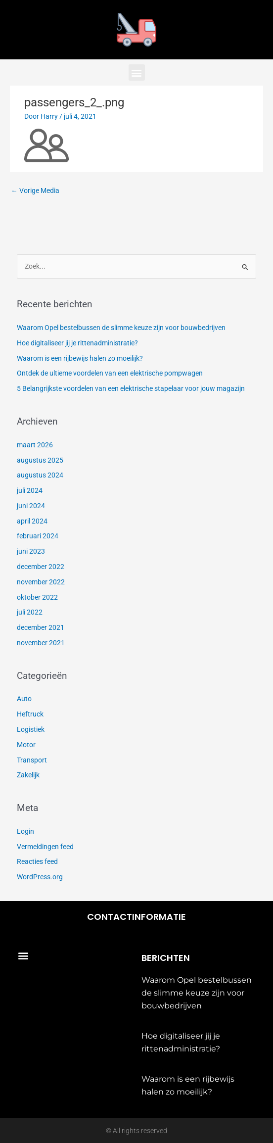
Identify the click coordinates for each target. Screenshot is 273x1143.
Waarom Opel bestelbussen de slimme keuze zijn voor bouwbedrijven (121, 328)
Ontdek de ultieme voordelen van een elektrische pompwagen (110, 373)
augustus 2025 (40, 460)
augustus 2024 (40, 475)
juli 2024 (30, 490)
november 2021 (41, 643)
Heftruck (30, 714)
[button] (137, 72)
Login (25, 831)
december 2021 (40, 627)
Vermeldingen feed (45, 847)
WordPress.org (40, 877)
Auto (24, 699)
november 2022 (41, 582)
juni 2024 (31, 506)
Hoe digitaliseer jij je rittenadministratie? (77, 343)
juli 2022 (30, 612)
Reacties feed (37, 861)
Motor (26, 745)
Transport (32, 760)
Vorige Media (35, 190)
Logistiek (31, 729)
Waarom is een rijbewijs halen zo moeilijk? (80, 358)
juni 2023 (31, 551)
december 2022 (40, 567)
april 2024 (32, 521)
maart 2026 (35, 445)
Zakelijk (28, 775)
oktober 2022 (37, 597)
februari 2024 (37, 536)
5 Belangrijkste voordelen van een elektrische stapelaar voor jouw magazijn (131, 388)
